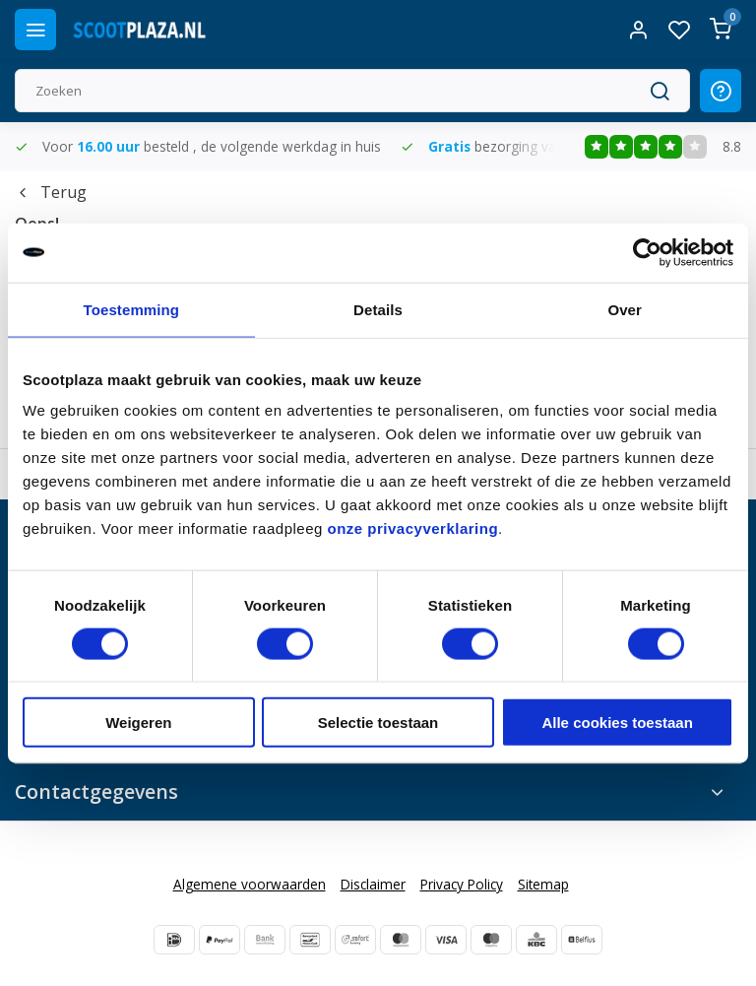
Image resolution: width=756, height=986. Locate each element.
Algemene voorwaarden (249, 884)
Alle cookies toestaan (616, 722)
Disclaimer (373, 884)
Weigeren (138, 722)
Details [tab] (378, 308)
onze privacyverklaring (413, 528)
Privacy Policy (461, 884)
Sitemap (543, 884)
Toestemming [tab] (132, 308)
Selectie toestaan (378, 722)
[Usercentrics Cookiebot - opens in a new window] (647, 252)
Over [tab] (624, 308)
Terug (51, 192)
